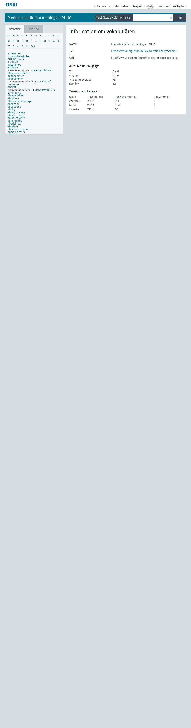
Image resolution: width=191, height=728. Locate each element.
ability (11, 109)
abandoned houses (19, 73)
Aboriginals (14, 123)
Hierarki (34, 29)
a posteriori (14, 53)
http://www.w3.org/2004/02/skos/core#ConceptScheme (144, 51)
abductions (14, 106)
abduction (14, 104)
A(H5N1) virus (16, 59)
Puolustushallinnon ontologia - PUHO (40, 18)
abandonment (16, 76)
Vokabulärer (102, 6)
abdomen (13, 98)
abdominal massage (20, 101)
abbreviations (16, 95)
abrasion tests (16, 132)
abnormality (15, 120)
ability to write (16, 118)
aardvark (13, 67)
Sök (180, 17)
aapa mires (14, 64)
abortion (13, 126)
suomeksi (165, 6)
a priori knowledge (19, 56)
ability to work (16, 115)
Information (121, 6)
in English (179, 6)
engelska (124, 17)
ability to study (17, 112)
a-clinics (13, 62)
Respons (138, 6)
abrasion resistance (19, 129)
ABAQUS (12, 87)
